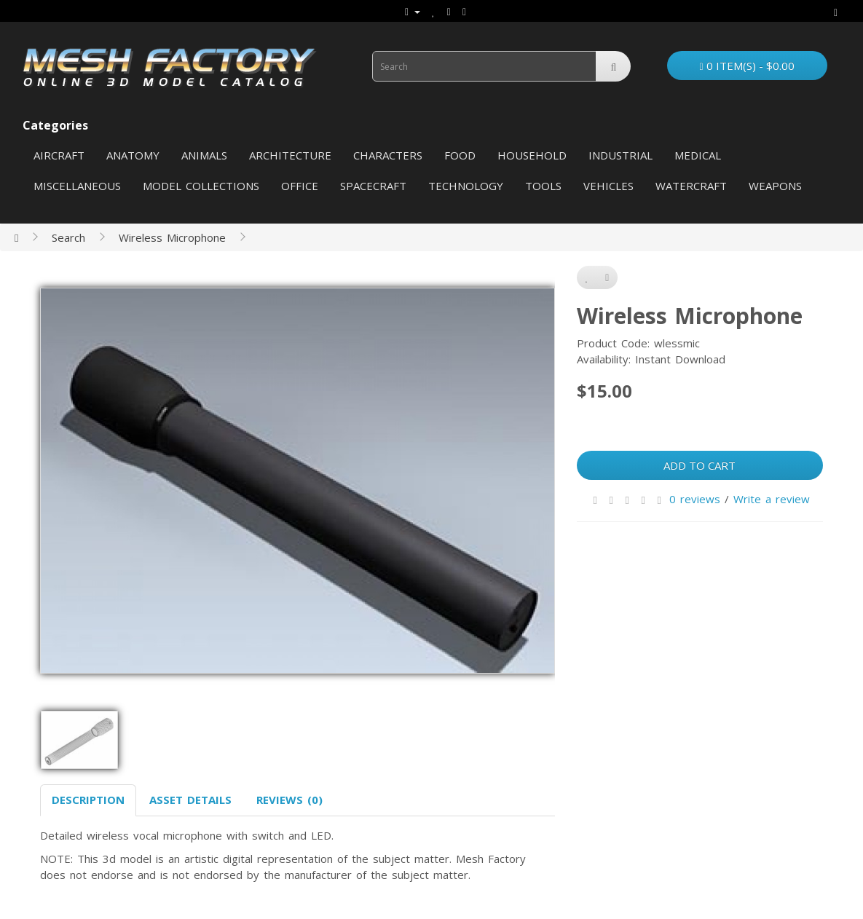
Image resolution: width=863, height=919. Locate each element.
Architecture (290, 155)
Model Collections (201, 185)
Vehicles (608, 185)
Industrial (620, 155)
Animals (204, 155)
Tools (543, 185)
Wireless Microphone (172, 237)
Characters (387, 155)
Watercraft (691, 185)
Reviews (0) (289, 799)
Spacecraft (373, 185)
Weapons (775, 185)
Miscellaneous (77, 185)
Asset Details (190, 799)
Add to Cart (699, 465)
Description (88, 799)
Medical (697, 155)
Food (460, 155)
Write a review (771, 499)
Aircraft (59, 155)
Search (68, 237)
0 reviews (694, 499)
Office (299, 185)
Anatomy (132, 155)
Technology (465, 185)
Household (532, 155)
